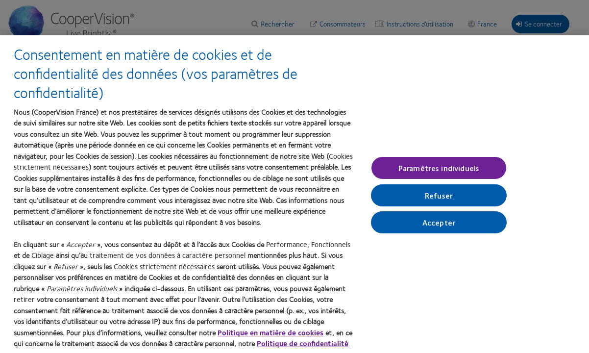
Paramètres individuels (439, 168)
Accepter (438, 223)
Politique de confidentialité (302, 344)
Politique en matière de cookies (270, 332)
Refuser (439, 196)
